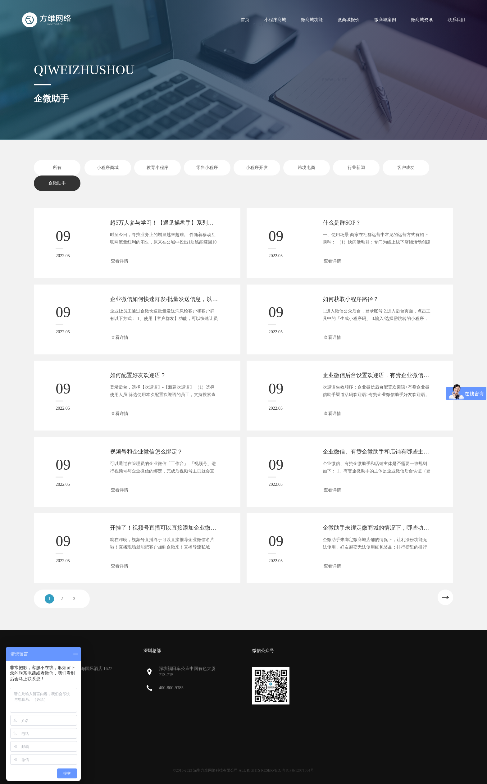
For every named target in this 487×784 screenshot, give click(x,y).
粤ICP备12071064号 (298, 770)
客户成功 (406, 167)
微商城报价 (348, 19)
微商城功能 (312, 19)
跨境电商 (306, 167)
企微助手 (57, 183)
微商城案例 (385, 19)
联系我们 (456, 19)
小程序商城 (275, 19)
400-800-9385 (171, 688)
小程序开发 (257, 167)
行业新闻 (356, 167)
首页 (245, 19)
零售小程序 (207, 167)
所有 (57, 167)
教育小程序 (157, 167)
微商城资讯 (422, 19)
